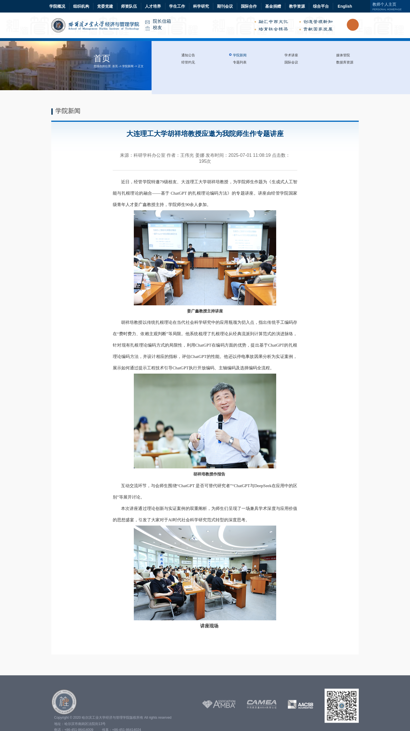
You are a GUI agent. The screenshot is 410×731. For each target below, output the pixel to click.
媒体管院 (343, 55)
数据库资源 (344, 62)
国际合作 (249, 6)
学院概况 (57, 6)
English (345, 6)
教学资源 (297, 6)
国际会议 (291, 62)
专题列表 (240, 62)
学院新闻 (128, 66)
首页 (115, 66)
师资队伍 (129, 6)
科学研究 (201, 6)
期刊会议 (225, 6)
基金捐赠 (273, 6)
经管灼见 (188, 62)
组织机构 (81, 6)
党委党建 (105, 6)
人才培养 (153, 6)
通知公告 (188, 55)
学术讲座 (291, 55)
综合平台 (321, 6)
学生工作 (177, 6)
